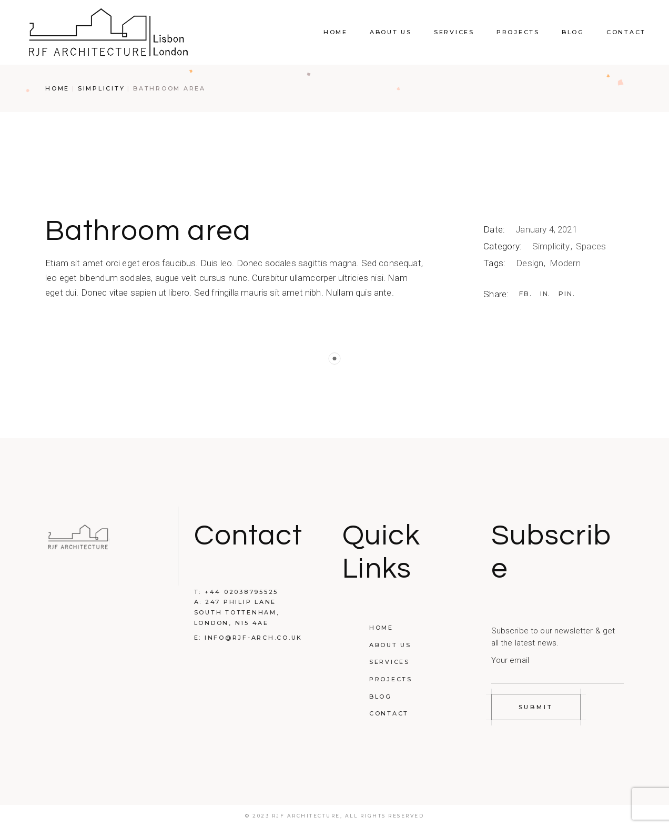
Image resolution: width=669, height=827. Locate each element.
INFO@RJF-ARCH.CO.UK (253, 637)
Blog (380, 696)
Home (381, 627)
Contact (389, 713)
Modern (565, 263)
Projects (390, 679)
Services (389, 661)
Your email (557, 666)
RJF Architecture (306, 816)
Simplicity (552, 246)
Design (530, 263)
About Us (390, 645)
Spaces (591, 246)
